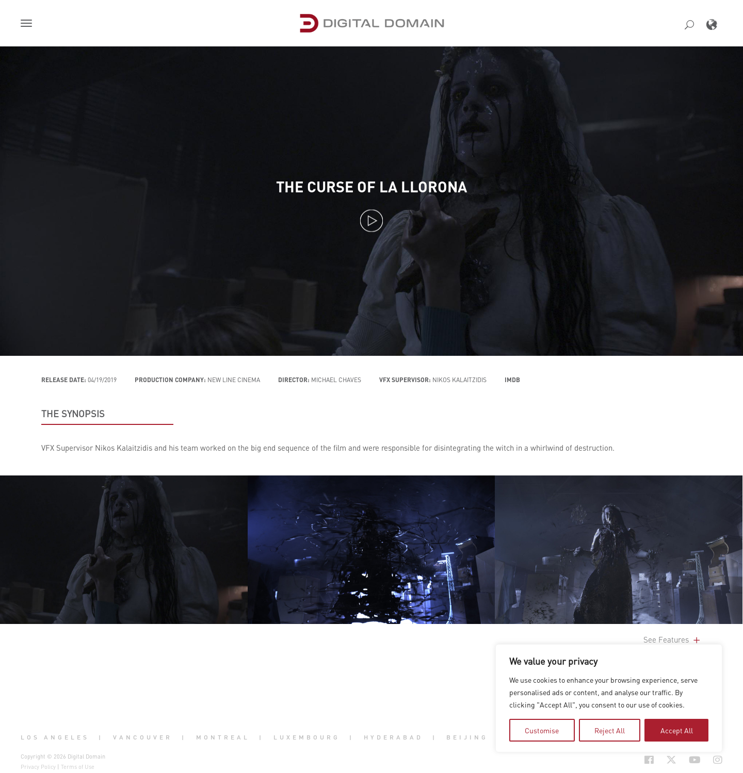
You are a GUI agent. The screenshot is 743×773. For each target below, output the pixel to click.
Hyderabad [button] (393, 737)
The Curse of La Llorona (371, 186)
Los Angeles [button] (55, 737)
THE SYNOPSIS (73, 413)
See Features (672, 639)
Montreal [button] (223, 737)
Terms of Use (77, 766)
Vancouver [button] (142, 737)
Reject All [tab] (609, 730)
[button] (28, 24)
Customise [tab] (542, 730)
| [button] (101, 737)
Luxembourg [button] (306, 737)
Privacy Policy (38, 766)
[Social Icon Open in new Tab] (649, 759)
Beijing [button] (467, 737)
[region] (608, 698)
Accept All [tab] (676, 730)
